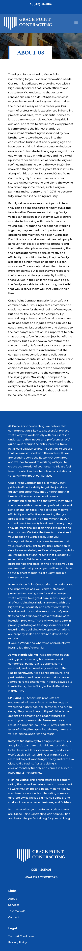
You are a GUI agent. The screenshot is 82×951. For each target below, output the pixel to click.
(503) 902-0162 (43, 4)
